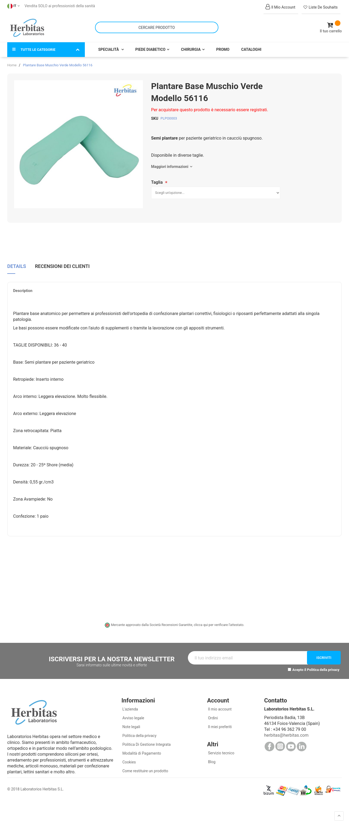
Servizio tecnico (220, 749)
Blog (211, 758)
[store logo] (27, 26)
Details (16, 262)
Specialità (109, 46)
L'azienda (130, 706)
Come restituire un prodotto (145, 767)
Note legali (131, 723)
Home (12, 62)
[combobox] (156, 26)
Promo (223, 46)
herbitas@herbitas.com (286, 731)
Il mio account (219, 706)
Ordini (212, 714)
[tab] (16, 264)
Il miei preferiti (219, 723)
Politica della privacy (323, 666)
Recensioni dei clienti (62, 262)
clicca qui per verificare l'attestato (219, 621)
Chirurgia (190, 46)
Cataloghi (251, 46)
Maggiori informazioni (169, 163)
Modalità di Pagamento (141, 750)
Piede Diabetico (150, 46)
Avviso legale (133, 714)
